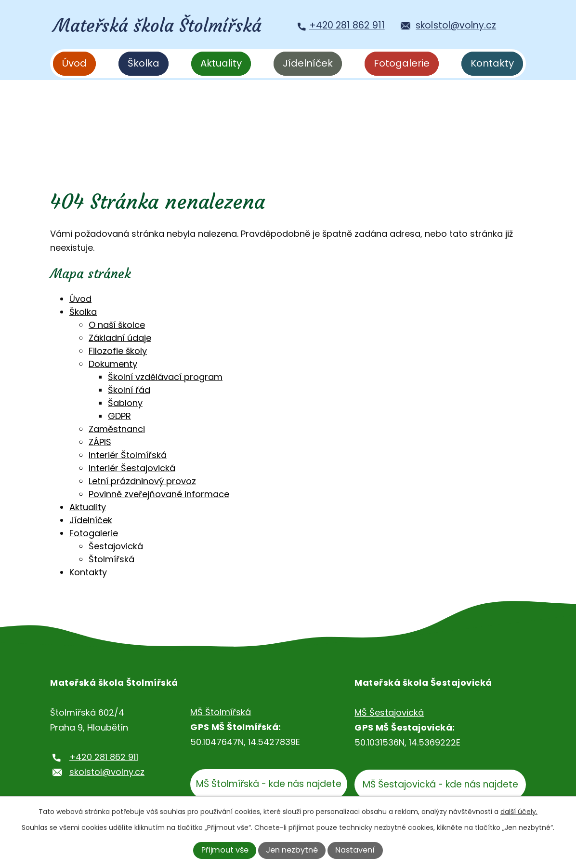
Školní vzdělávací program (165, 377)
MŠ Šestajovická (389, 712)
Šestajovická (116, 546)
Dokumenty (113, 364)
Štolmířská (111, 559)
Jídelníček (308, 63)
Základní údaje (120, 338)
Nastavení (355, 849)
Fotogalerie (402, 63)
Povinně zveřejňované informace (159, 494)
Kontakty (492, 63)
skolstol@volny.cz (106, 772)
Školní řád (129, 390)
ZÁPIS (100, 442)
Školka (143, 63)
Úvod (74, 63)
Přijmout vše (225, 849)
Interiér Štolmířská (128, 455)
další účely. (518, 811)
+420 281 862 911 (103, 757)
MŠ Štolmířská (220, 712)
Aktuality (221, 63)
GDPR (119, 416)
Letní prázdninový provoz (142, 481)
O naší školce (117, 325)
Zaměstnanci (117, 429)
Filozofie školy (118, 351)
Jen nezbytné (292, 849)
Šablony (125, 403)
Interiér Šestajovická (132, 468)
